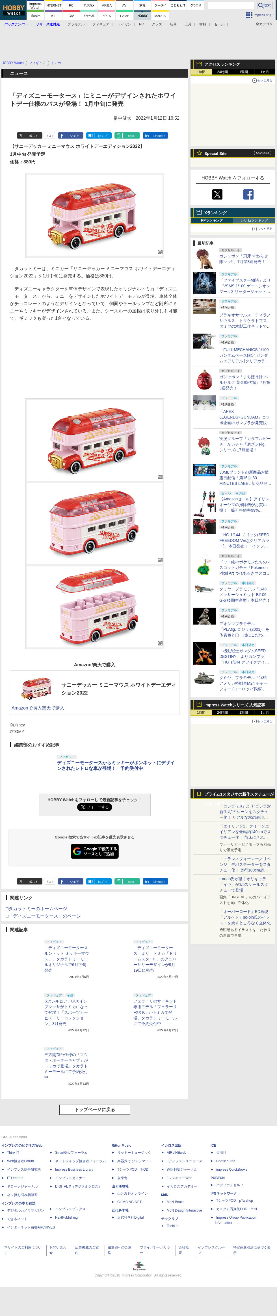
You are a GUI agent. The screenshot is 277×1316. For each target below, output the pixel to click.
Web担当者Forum (20, 1161)
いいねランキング (254, 220)
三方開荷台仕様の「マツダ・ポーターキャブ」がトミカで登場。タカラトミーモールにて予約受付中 (66, 1065)
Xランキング (215, 213)
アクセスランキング (222, 64)
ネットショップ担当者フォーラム (80, 1161)
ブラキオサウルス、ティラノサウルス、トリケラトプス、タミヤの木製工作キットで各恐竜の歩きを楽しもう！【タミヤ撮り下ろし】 (245, 326)
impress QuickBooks (231, 1170)
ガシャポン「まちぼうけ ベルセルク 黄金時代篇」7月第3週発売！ (244, 382)
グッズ (157, 24)
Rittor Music (121, 1146)
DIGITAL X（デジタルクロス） (78, 1186)
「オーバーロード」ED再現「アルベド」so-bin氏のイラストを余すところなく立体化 (245, 917)
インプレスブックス (70, 1209)
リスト (50, 135)
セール (219, 24)
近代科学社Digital (130, 1217)
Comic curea (225, 1161)
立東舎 (122, 1178)
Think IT (13, 1153)
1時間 (201, 72)
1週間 (243, 72)
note (131, 135)
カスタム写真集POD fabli (236, 1209)
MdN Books (175, 1202)
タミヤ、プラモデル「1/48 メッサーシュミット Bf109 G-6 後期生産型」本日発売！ (244, 595)
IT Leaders (15, 1178)
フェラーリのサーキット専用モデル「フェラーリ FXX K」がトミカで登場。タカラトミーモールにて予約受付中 (155, 1012)
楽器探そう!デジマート (134, 1161)
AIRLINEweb (176, 1153)
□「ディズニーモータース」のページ (43, 916)
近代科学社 (120, 1210)
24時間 (222, 72)
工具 (188, 24)
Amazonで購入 (27, 708)
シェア (74, 135)
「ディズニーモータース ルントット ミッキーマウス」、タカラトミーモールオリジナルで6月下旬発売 (66, 959)
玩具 (173, 24)
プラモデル (76, 24)
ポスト (33, 135)
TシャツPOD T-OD (132, 1170)
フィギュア (100, 24)
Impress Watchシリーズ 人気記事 (234, 705)
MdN (164, 1195)
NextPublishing (66, 1217)
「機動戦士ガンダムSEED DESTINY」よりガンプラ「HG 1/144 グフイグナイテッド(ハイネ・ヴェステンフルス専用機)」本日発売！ (244, 662)
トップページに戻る (94, 1109)
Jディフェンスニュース (184, 1161)
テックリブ (169, 1219)
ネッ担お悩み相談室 (22, 1195)
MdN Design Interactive (184, 1210)
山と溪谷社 (120, 1186)
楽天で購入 (53, 708)
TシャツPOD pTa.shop (234, 1201)
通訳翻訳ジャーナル (182, 1170)
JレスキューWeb (179, 1178)
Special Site (215, 153)
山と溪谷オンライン (132, 1193)
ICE (213, 1146)
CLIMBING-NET (129, 1202)
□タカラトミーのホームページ (36, 908)
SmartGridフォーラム (71, 1153)
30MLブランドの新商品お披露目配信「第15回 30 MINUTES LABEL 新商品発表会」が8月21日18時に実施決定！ (245, 483)
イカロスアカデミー (182, 1186)
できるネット (17, 1219)
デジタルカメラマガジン (25, 1210)
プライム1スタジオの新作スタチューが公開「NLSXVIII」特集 (239, 795)
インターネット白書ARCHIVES (31, 1227)
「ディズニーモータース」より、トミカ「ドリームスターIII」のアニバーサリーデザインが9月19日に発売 (155, 959)
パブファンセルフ (229, 1185)
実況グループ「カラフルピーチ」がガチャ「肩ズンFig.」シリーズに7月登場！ (245, 444)
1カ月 (265, 72)
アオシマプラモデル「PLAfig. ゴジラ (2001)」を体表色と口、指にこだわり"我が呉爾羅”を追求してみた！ (244, 635)
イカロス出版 (171, 1146)
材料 (202, 24)
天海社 (221, 1153)
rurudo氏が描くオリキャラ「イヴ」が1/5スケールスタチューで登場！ (243, 884)
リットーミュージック (134, 1153)
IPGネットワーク (224, 1193)
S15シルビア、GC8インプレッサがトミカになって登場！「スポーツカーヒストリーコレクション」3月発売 (66, 1012)
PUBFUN (218, 1178)
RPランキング (212, 220)
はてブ (102, 135)
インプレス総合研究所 (24, 1170)
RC (141, 24)
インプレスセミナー (70, 1178)
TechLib (172, 1226)
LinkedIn (159, 135)
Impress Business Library (74, 1170)
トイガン (124, 24)
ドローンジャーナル (22, 1186)
